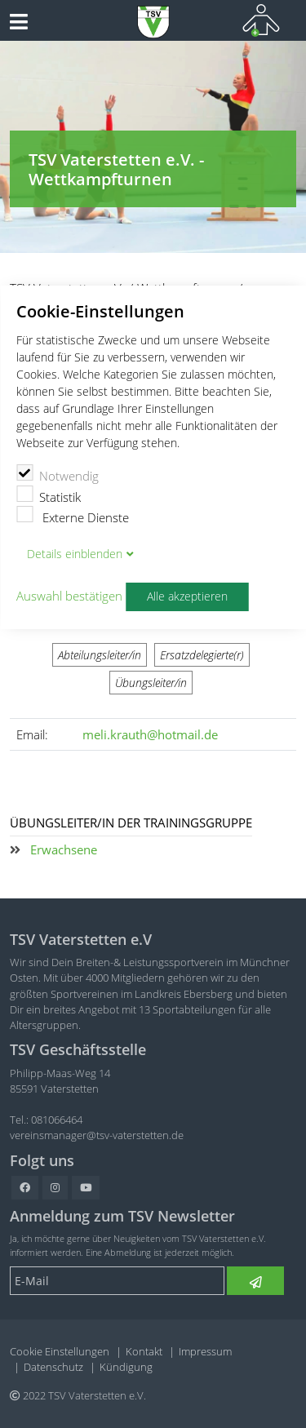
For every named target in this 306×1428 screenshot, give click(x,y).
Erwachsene (63, 849)
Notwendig (57, 474)
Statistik (48, 495)
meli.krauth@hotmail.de (150, 734)
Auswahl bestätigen (69, 596)
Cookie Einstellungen (59, 1351)
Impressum (205, 1351)
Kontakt (144, 1351)
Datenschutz (53, 1366)
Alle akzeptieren (187, 596)
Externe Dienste (72, 516)
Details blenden (74, 554)
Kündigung (126, 1366)
